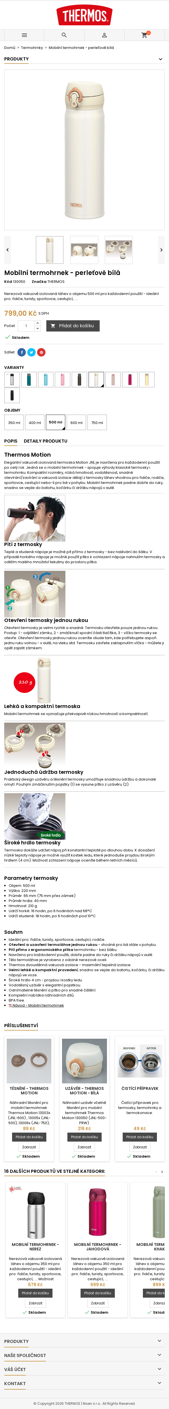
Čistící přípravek (140, 1088)
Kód (8, 281)
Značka (39, 281)
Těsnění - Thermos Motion (29, 1091)
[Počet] (26, 326)
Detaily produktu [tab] (45, 441)
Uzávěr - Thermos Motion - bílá (84, 1091)
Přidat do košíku (72, 326)
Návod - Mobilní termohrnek (36, 1005)
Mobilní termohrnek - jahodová (97, 1247)
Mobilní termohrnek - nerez (35, 1247)
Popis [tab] (10, 441)
